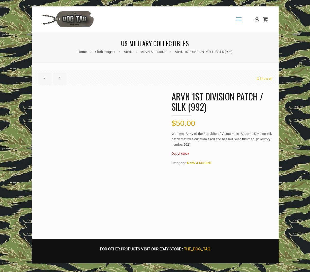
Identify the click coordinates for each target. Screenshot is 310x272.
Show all (264, 79)
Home (82, 52)
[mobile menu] (238, 19)
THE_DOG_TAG (197, 251)
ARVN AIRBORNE (153, 52)
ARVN (128, 52)
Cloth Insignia (105, 52)
